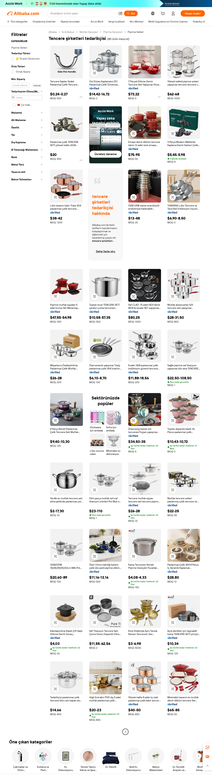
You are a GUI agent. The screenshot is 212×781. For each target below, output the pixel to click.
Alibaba (53, 32)
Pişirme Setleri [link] (136, 32)
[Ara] (131, 13)
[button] (120, 13)
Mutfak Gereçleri (89, 32)
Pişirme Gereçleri (112, 32)
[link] (207, 747)
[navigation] (26, 382)
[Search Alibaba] (83, 13)
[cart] (163, 14)
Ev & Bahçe (68, 32)
